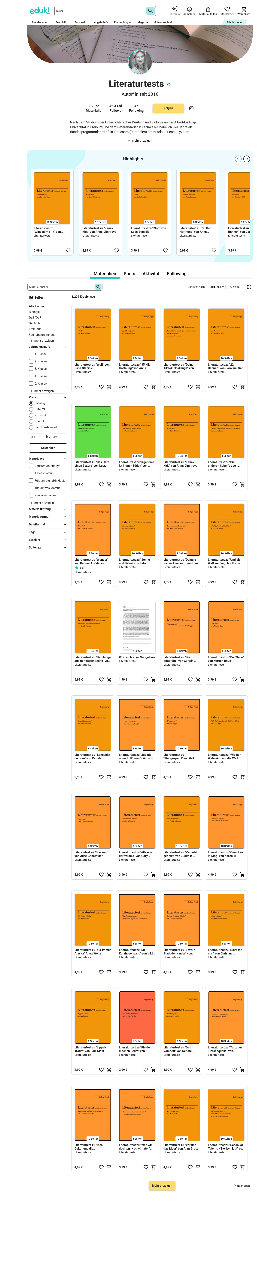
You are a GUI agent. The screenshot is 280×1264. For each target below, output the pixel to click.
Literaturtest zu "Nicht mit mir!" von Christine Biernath (225, 951)
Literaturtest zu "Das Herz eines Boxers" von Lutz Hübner (92, 463)
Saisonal (81, 22)
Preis (48, 397)
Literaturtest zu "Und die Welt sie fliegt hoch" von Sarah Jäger (224, 561)
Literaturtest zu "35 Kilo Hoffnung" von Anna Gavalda (195, 230)
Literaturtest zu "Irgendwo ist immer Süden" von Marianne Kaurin (136, 463)
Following (177, 273)
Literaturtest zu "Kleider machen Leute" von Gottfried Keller (135, 1049)
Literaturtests (42, 235)
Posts (129, 273)
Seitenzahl (48, 547)
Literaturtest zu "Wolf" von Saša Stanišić (148, 230)
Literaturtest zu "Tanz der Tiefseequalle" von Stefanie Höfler (225, 1049)
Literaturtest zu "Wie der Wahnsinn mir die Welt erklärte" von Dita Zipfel (224, 756)
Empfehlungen (123, 22)
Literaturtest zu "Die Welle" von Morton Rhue (226, 659)
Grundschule (41, 22)
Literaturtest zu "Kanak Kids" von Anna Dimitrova (99, 230)
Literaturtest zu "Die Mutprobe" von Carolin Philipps (178, 659)
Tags (48, 532)
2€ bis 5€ (41, 415)
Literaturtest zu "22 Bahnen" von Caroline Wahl (246, 230)
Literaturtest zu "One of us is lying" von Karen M (225, 854)
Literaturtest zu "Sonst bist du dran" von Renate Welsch (92, 756)
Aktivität (151, 273)
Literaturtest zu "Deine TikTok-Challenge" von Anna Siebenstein (178, 366)
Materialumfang (48, 509)
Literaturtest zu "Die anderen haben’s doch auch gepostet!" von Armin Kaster (225, 463)
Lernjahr (48, 540)
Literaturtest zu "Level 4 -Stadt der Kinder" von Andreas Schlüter (180, 951)
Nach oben (242, 1185)
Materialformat (48, 517)
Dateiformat (48, 524)
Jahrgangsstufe (48, 347)
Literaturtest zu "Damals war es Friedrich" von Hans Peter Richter (181, 561)
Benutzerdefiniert (46, 427)
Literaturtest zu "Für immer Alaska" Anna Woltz (93, 951)
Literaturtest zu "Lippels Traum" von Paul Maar (91, 1049)
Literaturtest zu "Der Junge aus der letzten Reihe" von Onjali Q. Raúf (93, 659)
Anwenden (48, 448)
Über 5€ (40, 421)
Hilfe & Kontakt (163, 22)
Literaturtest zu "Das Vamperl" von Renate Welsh (177, 1049)
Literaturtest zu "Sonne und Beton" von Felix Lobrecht (134, 561)
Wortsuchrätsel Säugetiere (137, 657)
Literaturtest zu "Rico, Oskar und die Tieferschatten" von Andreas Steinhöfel (89, 1146)
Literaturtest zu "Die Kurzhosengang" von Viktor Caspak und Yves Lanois (137, 951)
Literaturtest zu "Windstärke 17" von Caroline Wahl (47, 230)
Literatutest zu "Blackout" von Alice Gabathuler (91, 854)
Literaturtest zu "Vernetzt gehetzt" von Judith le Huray (180, 854)
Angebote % (101, 22)
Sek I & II (62, 22)
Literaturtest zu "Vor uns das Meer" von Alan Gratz (180, 1146)
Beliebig (40, 403)
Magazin (143, 22)
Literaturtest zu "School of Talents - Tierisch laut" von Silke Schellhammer (226, 1146)
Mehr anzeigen (140, 140)
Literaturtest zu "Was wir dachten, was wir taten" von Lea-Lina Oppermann (136, 1146)
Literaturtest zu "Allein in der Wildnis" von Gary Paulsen (135, 854)
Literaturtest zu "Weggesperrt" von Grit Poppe (178, 756)
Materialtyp (48, 459)
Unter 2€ (40, 409)
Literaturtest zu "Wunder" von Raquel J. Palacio (91, 561)
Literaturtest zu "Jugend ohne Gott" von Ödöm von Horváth (136, 756)
